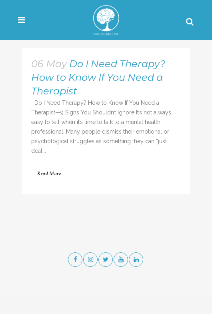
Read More (49, 174)
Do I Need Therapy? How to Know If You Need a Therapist (98, 77)
